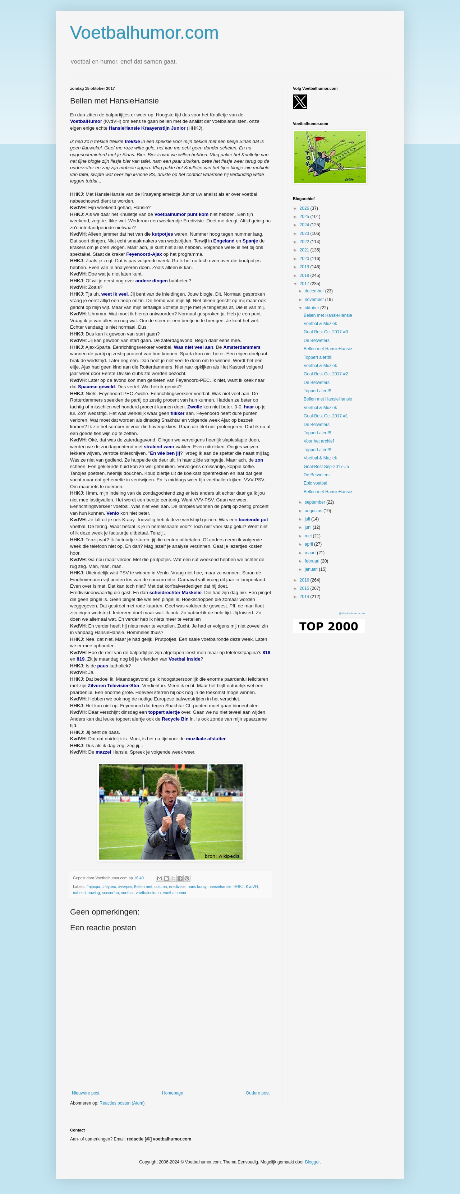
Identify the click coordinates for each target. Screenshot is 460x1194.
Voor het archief (319, 441)
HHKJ (239, 886)
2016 (305, 580)
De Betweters (317, 340)
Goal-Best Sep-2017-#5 (326, 466)
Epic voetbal (315, 483)
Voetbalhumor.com (144, 33)
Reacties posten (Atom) (122, 1103)
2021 (305, 250)
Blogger (312, 1162)
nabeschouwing (86, 892)
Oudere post (258, 1093)
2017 (305, 283)
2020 (305, 258)
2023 (305, 233)
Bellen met (143, 886)
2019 (305, 266)
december (315, 290)
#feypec (109, 886)
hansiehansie (219, 886)
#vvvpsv (125, 886)
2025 (305, 216)
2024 (305, 224)
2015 (305, 588)
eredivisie (177, 886)
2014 (305, 596)
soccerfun (110, 892)
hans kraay (197, 886)
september (315, 502)
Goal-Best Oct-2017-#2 (326, 373)
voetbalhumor (174, 892)
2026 (305, 208)
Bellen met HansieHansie (328, 315)
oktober (312, 307)
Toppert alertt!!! (318, 357)
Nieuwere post (86, 1093)
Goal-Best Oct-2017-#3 (326, 331)
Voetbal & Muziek (320, 323)
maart (311, 552)
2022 (305, 241)
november (315, 299)
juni (309, 527)
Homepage (172, 1093)
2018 (305, 275)
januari (312, 569)
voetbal (127, 892)
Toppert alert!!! (317, 390)
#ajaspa (93, 886)
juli (308, 519)
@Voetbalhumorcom (352, 613)
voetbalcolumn (148, 892)
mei (309, 535)
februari (313, 561)
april (309, 544)
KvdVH (252, 886)
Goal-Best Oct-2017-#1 (326, 415)
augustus (314, 510)
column (161, 886)
